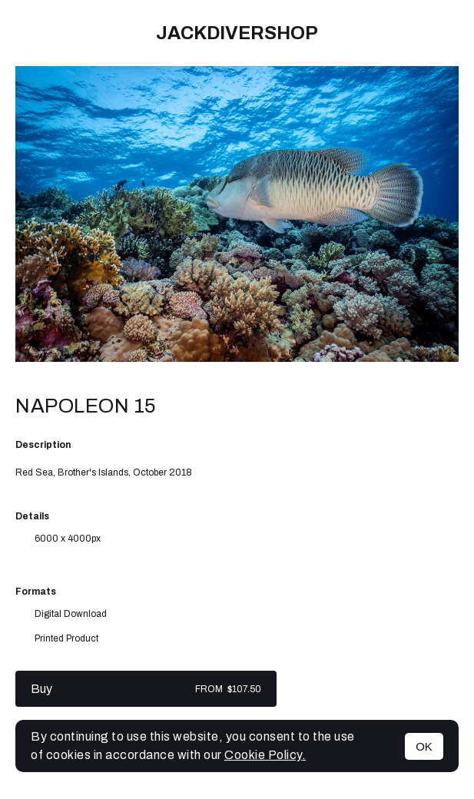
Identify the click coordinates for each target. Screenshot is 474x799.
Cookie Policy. (265, 754)
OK (424, 746)
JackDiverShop (237, 33)
